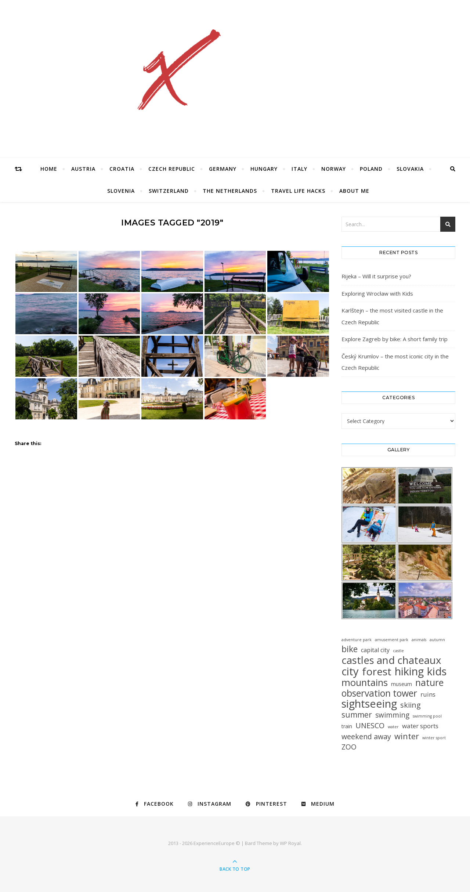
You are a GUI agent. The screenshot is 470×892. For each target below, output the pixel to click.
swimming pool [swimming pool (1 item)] (427, 716)
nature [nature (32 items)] (429, 682)
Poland (371, 168)
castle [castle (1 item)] (398, 650)
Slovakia (410, 168)
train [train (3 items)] (346, 726)
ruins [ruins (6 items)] (427, 694)
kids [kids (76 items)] (436, 671)
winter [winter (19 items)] (406, 736)
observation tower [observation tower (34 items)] (379, 693)
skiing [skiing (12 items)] (410, 704)
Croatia (121, 168)
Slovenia (121, 190)
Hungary (264, 168)
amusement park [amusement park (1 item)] (391, 639)
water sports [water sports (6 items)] (420, 726)
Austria (83, 168)
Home (48, 168)
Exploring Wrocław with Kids (377, 293)
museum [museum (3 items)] (401, 683)
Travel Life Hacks (298, 190)
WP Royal (290, 843)
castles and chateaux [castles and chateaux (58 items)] (391, 660)
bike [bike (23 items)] (349, 649)
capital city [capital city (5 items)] (375, 650)
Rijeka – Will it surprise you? (376, 276)
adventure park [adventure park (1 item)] (356, 639)
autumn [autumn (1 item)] (437, 639)
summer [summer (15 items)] (356, 714)
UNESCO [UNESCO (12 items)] (369, 725)
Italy (299, 168)
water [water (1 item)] (393, 726)
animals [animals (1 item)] (419, 639)
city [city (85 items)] (350, 671)
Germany (222, 168)
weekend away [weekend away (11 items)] (366, 736)
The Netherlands (230, 190)
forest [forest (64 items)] (376, 671)
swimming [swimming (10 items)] (392, 715)
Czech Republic (171, 168)
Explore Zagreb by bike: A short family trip (394, 339)
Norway (333, 168)
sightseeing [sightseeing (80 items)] (369, 703)
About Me (354, 190)
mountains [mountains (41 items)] (364, 682)
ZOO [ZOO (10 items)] (349, 747)
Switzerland (169, 190)
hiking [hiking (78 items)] (409, 671)
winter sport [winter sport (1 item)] (434, 737)
